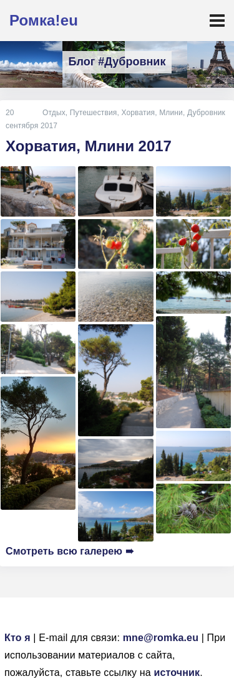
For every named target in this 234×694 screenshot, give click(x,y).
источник (177, 672)
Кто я (17, 637)
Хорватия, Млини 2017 (89, 146)
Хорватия (138, 112)
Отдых (54, 112)
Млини (171, 112)
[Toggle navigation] (217, 20)
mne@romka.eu (160, 637)
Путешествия (93, 112)
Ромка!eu (43, 20)
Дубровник (206, 112)
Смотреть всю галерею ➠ (70, 551)
